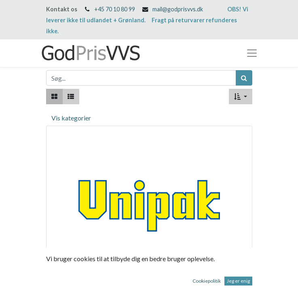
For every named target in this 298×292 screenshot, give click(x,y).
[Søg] (244, 78)
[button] (240, 96)
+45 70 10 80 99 (114, 9)
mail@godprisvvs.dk (177, 9)
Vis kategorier (71, 118)
